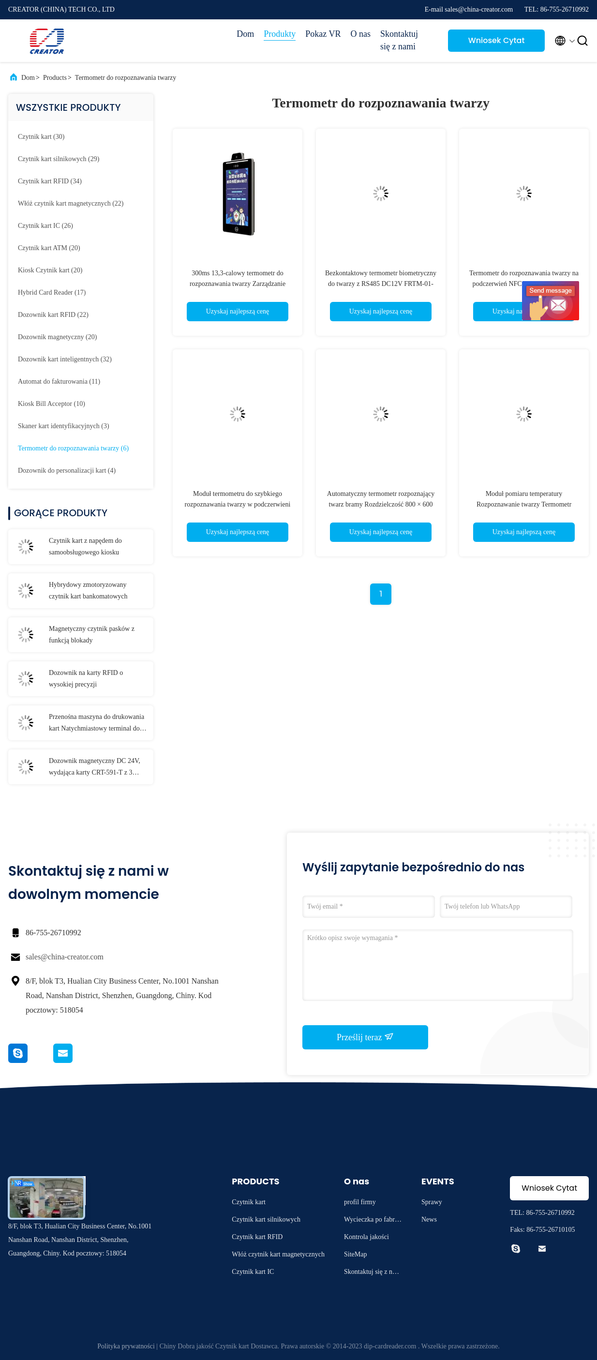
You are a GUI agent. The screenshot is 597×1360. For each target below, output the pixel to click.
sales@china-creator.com (65, 957)
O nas (361, 34)
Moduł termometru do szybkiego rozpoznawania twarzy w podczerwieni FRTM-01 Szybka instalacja (238, 504)
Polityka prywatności (126, 1346)
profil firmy (360, 1202)
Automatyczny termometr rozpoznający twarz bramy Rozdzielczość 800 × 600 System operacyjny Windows (380, 504)
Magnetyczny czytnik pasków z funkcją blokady (91, 634)
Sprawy (431, 1202)
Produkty (280, 34)
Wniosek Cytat (496, 40)
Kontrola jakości (366, 1236)
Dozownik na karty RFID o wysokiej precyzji (86, 678)
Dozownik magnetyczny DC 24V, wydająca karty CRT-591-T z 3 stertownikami (94, 767)
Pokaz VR (323, 34)
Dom (245, 34)
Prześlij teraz (365, 1036)
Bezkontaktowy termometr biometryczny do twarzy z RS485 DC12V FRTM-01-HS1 (380, 283)
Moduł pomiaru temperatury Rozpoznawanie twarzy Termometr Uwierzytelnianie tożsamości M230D (523, 504)
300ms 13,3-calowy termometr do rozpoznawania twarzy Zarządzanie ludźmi (237, 283)
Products (55, 77)
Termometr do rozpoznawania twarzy (125, 77)
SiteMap (355, 1254)
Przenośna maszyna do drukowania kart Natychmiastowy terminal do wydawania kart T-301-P (96, 723)
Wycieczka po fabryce (372, 1221)
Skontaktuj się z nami (399, 40)
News (429, 1219)
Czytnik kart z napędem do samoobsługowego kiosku (85, 546)
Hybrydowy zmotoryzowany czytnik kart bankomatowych (88, 590)
